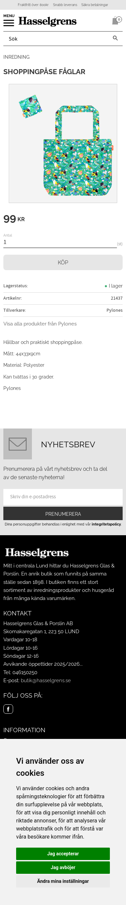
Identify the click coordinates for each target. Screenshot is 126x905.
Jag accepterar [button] (63, 853)
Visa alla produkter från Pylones (40, 324)
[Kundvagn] (114, 20)
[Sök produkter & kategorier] (55, 38)
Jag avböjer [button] (63, 867)
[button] (9, 25)
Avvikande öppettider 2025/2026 (41, 664)
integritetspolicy (106, 524)
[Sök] (115, 38)
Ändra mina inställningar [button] (63, 881)
